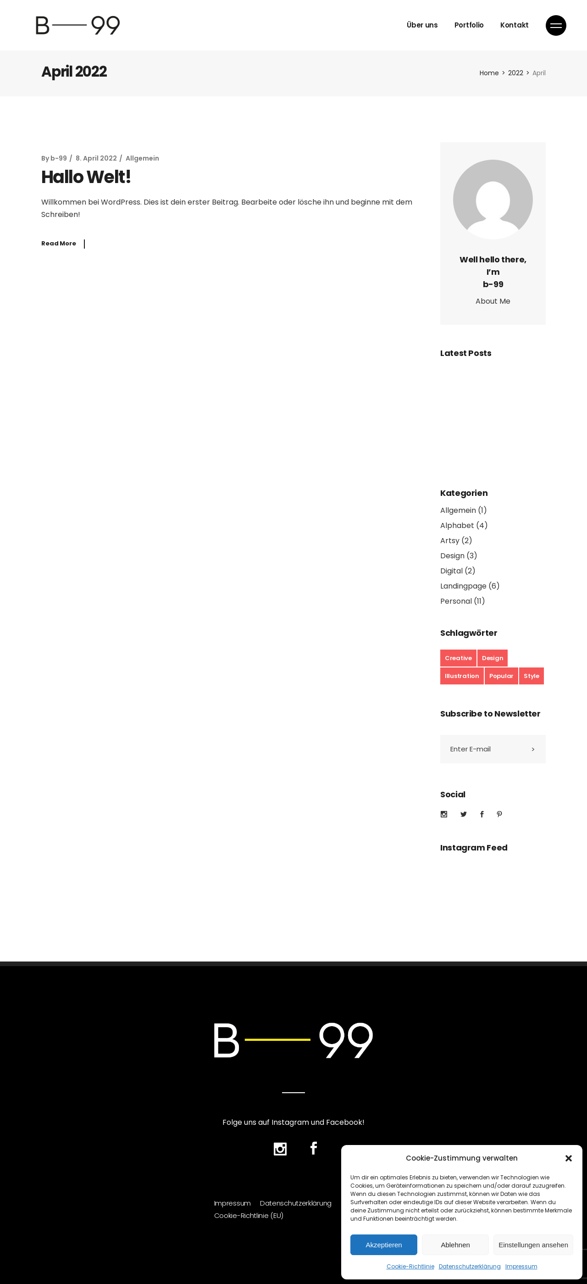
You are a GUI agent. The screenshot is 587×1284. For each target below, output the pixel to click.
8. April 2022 (96, 158)
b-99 (58, 158)
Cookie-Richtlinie (410, 1266)
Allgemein (142, 158)
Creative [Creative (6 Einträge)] (458, 658)
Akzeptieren (383, 1245)
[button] (568, 1158)
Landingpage (463, 586)
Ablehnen (455, 1245)
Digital (451, 571)
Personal (456, 601)
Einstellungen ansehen (533, 1245)
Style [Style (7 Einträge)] (531, 676)
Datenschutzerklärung (470, 1266)
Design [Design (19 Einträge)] (492, 658)
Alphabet (457, 525)
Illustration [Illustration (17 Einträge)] (462, 676)
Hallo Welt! (86, 177)
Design (452, 555)
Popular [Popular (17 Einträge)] (501, 676)
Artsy (450, 540)
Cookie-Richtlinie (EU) (248, 1214)
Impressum (521, 1266)
